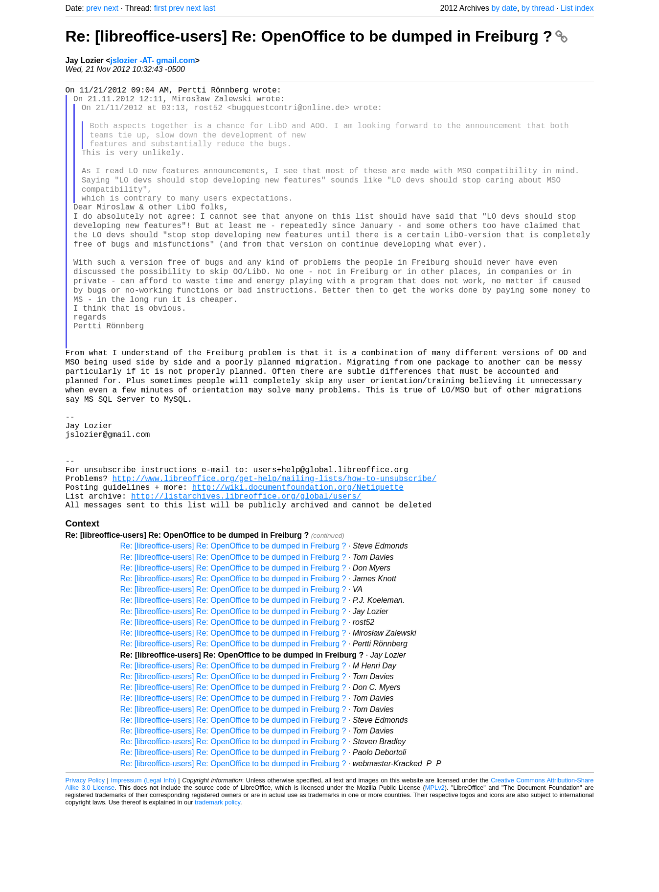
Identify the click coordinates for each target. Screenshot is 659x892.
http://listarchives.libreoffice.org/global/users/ (246, 576)
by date (504, 8)
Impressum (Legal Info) (143, 862)
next (111, 8)
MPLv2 (435, 869)
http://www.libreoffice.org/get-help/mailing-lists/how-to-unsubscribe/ (274, 554)
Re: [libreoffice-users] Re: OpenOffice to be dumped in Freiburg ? (317, 36)
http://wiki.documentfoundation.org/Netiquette (298, 565)
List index (577, 8)
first (160, 8)
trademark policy (217, 884)
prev (93, 8)
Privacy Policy (85, 862)
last (209, 8)
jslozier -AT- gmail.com (153, 60)
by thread (538, 8)
